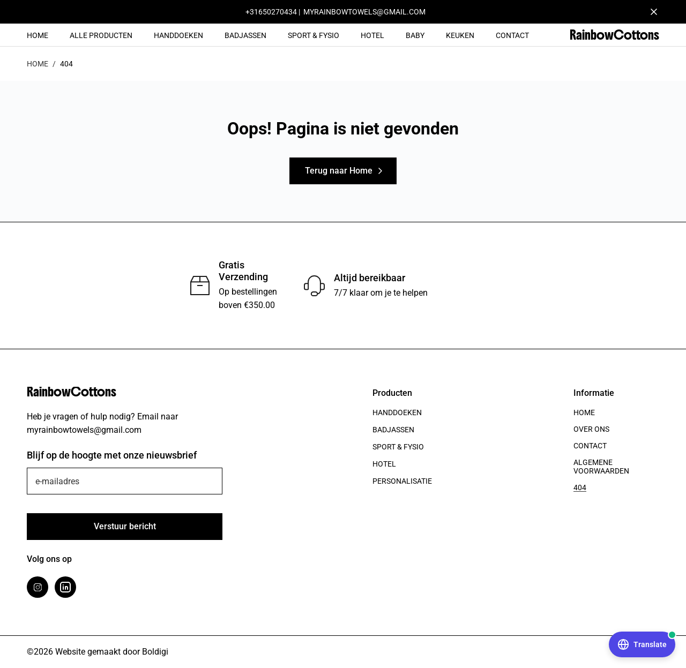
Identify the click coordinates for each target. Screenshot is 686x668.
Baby (415, 35)
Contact (512, 35)
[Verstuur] (124, 526)
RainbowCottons (614, 35)
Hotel (372, 35)
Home (37, 35)
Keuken (460, 35)
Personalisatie (402, 481)
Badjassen (245, 35)
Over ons (591, 429)
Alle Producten (101, 35)
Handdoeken (178, 35)
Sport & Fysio (313, 35)
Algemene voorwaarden (601, 466)
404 (579, 487)
